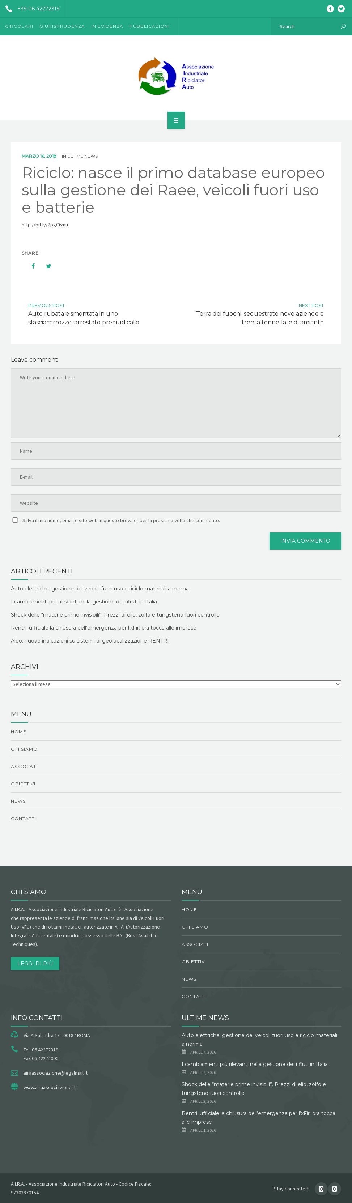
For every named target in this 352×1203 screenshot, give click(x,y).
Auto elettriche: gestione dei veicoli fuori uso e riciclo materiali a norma (100, 588)
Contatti (23, 818)
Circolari (19, 26)
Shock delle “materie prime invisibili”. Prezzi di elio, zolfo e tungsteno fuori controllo (115, 614)
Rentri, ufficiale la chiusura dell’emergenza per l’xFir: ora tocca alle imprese (103, 627)
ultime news (82, 156)
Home (18, 731)
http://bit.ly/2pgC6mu (45, 224)
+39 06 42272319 (30, 8)
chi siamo (24, 749)
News (18, 801)
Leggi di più (35, 963)
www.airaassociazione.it (50, 1087)
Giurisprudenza (62, 26)
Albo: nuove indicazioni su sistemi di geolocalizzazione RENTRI (90, 640)
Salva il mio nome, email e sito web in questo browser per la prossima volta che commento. (121, 520)
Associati (24, 766)
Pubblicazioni (150, 26)
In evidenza (107, 26)
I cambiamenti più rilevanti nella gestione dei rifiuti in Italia (84, 601)
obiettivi (23, 783)
